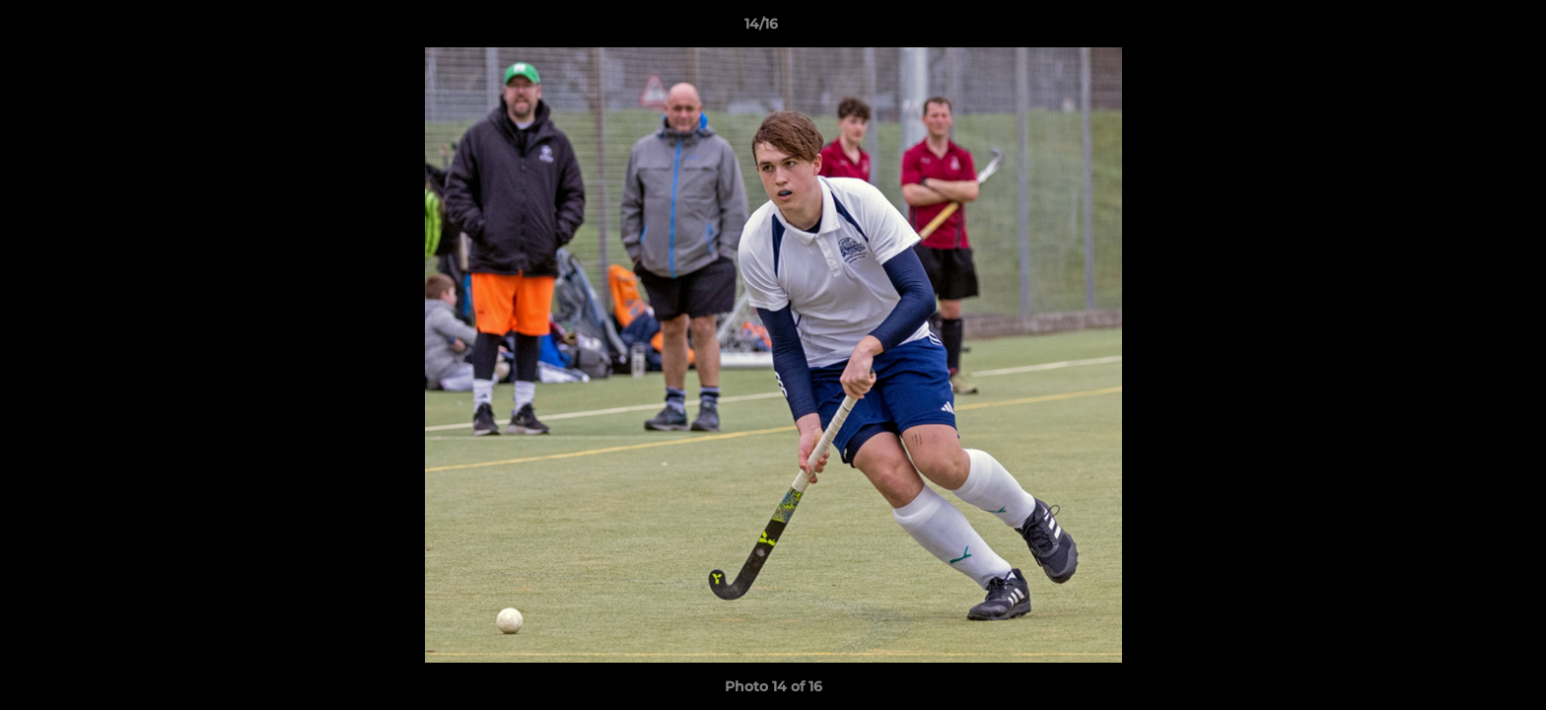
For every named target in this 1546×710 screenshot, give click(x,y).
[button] (1463, 28)
